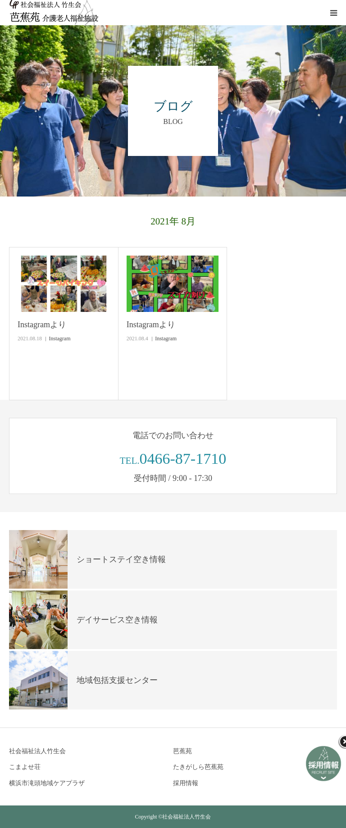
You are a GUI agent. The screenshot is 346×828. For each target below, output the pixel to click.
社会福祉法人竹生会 (37, 751)
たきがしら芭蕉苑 (198, 767)
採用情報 (185, 783)
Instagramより (42, 324)
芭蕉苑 (182, 751)
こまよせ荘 (25, 767)
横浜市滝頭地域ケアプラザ (47, 783)
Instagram (60, 338)
